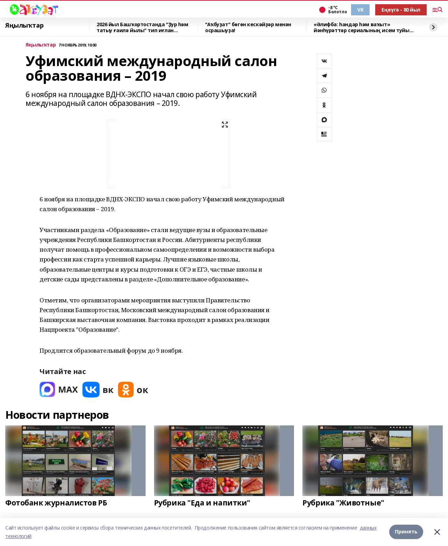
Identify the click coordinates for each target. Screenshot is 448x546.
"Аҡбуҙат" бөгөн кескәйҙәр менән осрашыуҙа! (248, 27)
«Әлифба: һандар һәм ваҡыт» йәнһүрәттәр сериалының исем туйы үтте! (362, 27)
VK (360, 9)
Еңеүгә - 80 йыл (401, 9)
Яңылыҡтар (24, 25)
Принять (406, 532)
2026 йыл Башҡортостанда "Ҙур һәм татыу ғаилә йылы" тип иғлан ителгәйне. (142, 27)
